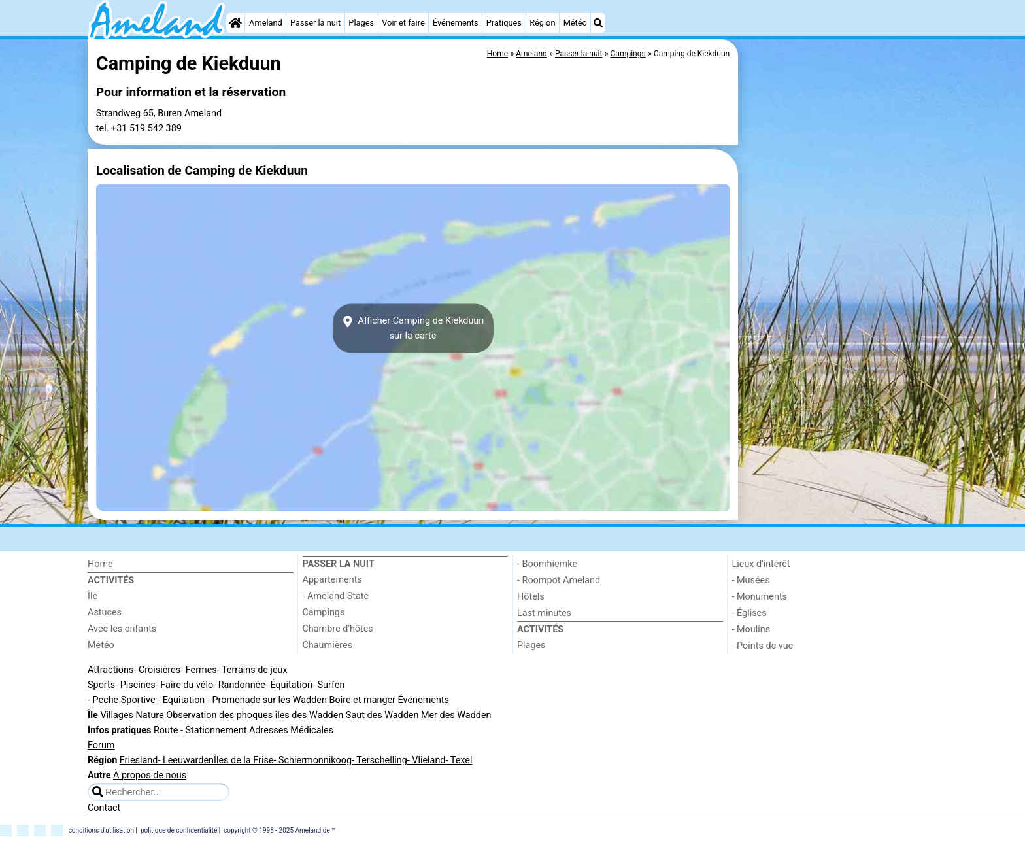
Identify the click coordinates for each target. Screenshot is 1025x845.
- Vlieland (426, 760)
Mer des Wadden (456, 715)
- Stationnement (213, 730)
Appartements (332, 579)
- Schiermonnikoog (312, 760)
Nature (150, 715)
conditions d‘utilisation (101, 830)
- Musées (751, 580)
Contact (104, 808)
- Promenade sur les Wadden (267, 700)
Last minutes (544, 613)
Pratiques (504, 22)
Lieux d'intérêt (761, 564)
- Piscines (135, 685)
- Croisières (156, 670)
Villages (116, 715)
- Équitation (288, 685)
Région (542, 22)
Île (92, 596)
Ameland (265, 22)
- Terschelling (379, 760)
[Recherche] (598, 23)
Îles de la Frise (243, 760)
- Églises (749, 613)
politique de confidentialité (179, 830)
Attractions (110, 670)
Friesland (139, 760)
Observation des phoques (219, 715)
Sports (101, 685)
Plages (361, 22)
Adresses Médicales (291, 730)
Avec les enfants (122, 628)
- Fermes (198, 670)
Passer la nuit (315, 22)
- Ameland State (336, 596)
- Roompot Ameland (558, 580)
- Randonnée (239, 685)
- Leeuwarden (186, 760)
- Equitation (181, 700)
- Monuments (760, 596)
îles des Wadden (309, 715)
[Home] (235, 23)
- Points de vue (763, 645)
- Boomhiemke (547, 564)
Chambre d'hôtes (338, 628)
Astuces (105, 612)
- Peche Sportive (122, 700)
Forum (101, 745)
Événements (456, 22)
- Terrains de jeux (252, 670)
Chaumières (328, 645)
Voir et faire (403, 22)
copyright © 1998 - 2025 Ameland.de (277, 830)
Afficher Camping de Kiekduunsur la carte (413, 328)
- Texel (458, 760)
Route (166, 730)
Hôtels (531, 596)
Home (100, 564)
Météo (575, 22)
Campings (324, 612)
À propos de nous (149, 775)
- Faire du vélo (184, 685)
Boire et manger (362, 700)
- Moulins (751, 629)
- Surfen (328, 685)
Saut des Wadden (382, 715)
